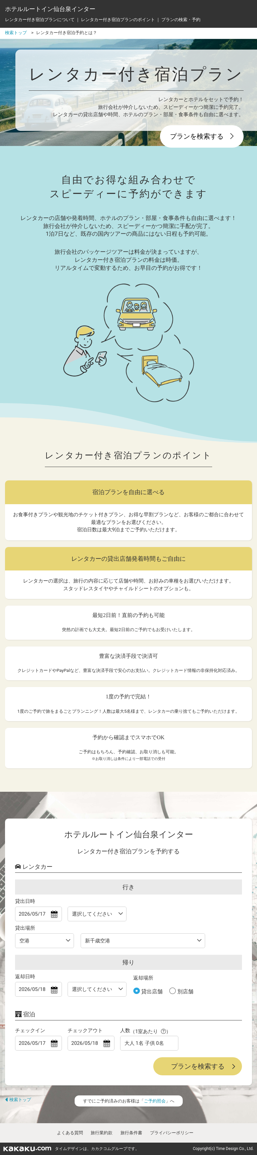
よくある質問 (70, 1132)
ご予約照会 (155, 1100)
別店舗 (184, 991)
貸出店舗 (151, 991)
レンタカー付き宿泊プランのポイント (118, 19)
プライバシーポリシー (171, 1132)
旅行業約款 (101, 1132)
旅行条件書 (131, 1132)
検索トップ (18, 1099)
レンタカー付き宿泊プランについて (40, 19)
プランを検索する (202, 136)
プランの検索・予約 (180, 19)
